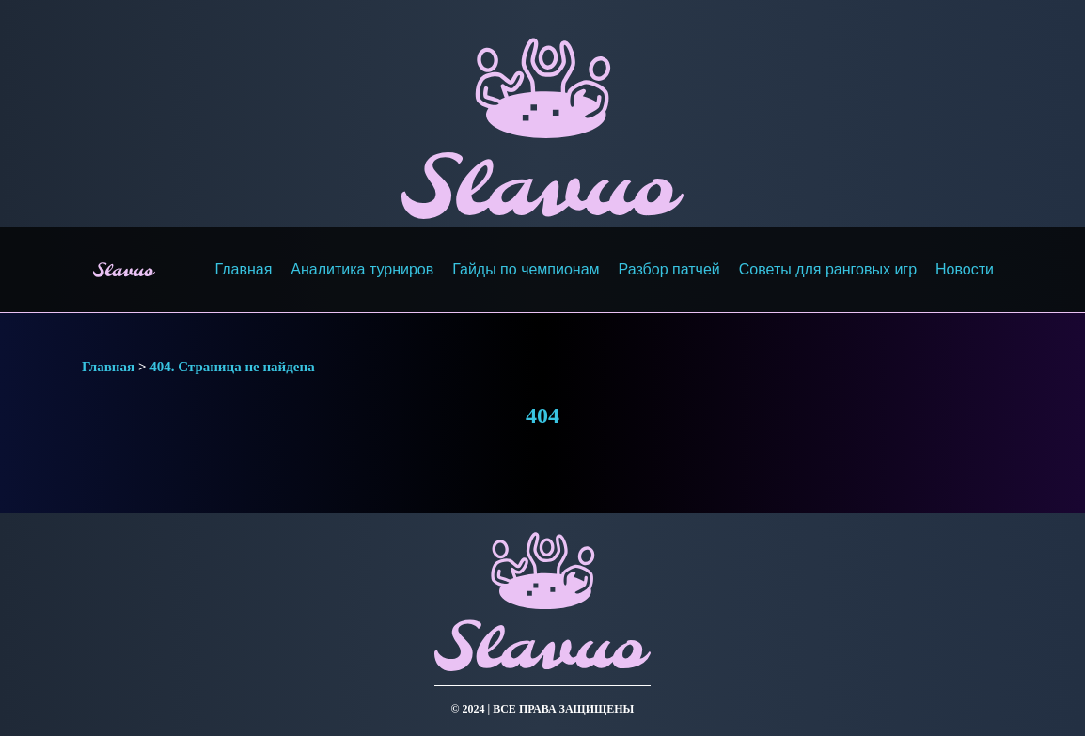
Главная (243, 269)
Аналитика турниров (362, 269)
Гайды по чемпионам (525, 269)
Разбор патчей (669, 269)
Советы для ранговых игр (828, 269)
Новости (965, 269)
